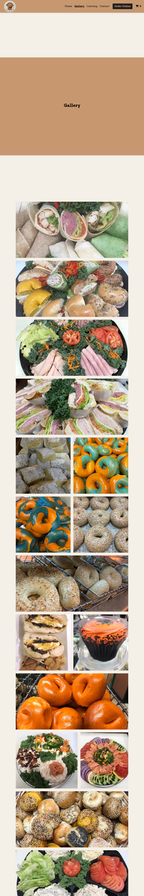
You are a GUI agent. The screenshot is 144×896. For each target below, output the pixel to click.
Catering (92, 6)
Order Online (122, 6)
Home (68, 6)
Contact (104, 6)
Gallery (79, 6)
